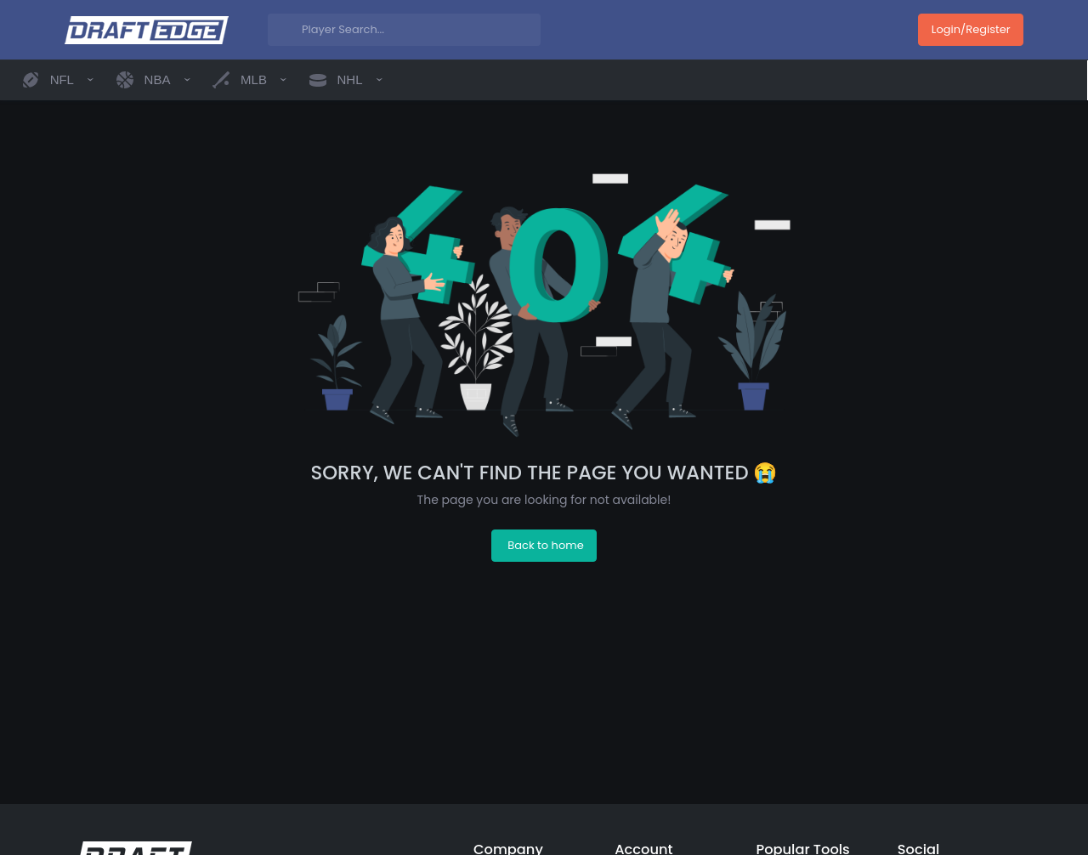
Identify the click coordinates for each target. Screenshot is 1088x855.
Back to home (545, 545)
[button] (57, 79)
